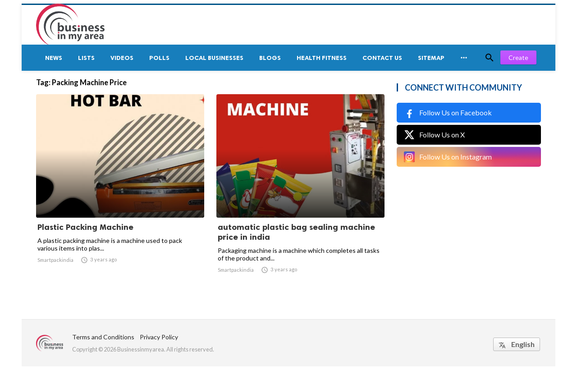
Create (518, 57)
